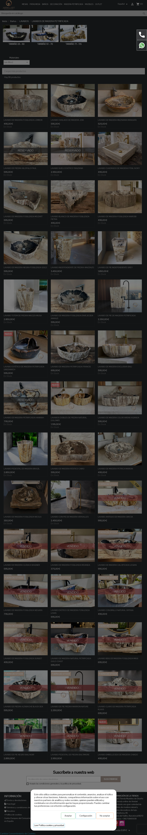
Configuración (85, 815)
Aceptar (68, 815)
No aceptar (105, 815)
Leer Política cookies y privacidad (49, 825)
